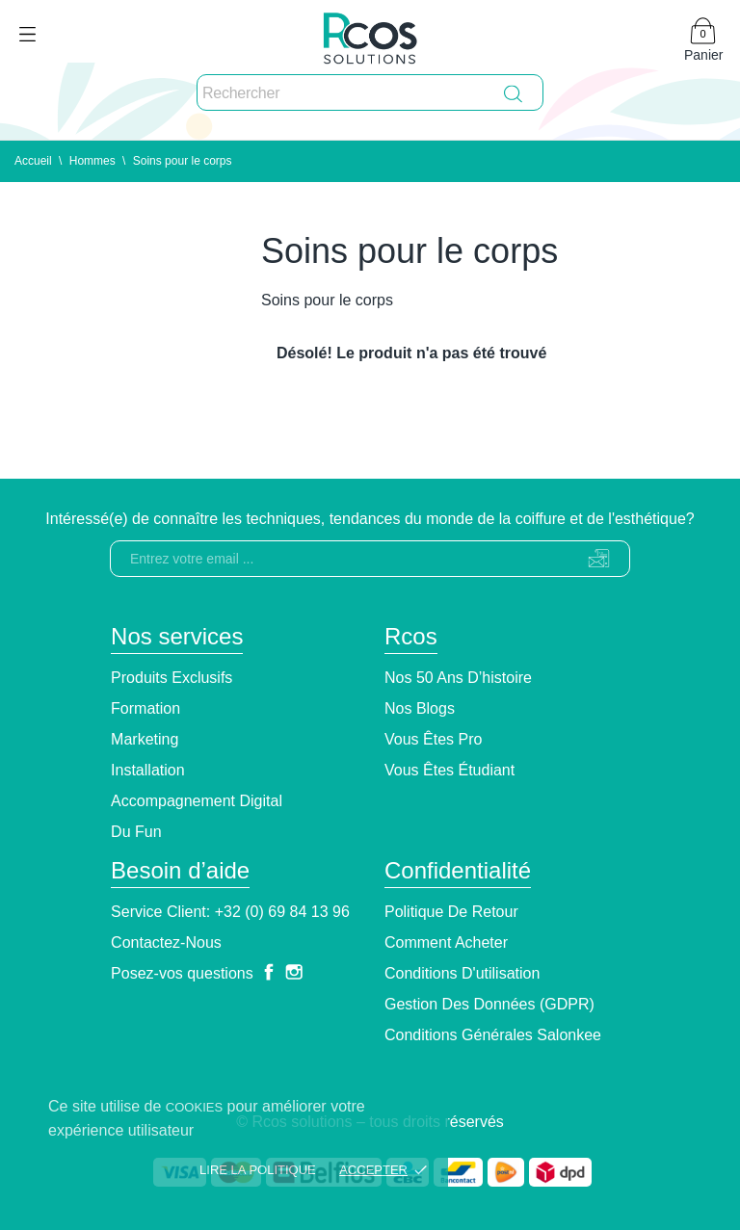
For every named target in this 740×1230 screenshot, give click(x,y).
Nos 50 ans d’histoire (458, 677)
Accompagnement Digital (196, 801)
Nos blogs (419, 708)
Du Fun (136, 832)
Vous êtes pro (433, 739)
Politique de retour (451, 911)
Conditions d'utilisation (462, 973)
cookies (194, 1107)
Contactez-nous (166, 942)
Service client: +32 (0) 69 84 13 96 (230, 911)
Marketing (144, 739)
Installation (148, 770)
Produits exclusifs (171, 677)
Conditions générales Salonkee (492, 1035)
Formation (145, 708)
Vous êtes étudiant (449, 770)
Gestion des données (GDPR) (489, 1004)
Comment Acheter (446, 942)
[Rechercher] (370, 93)
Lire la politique (257, 1170)
